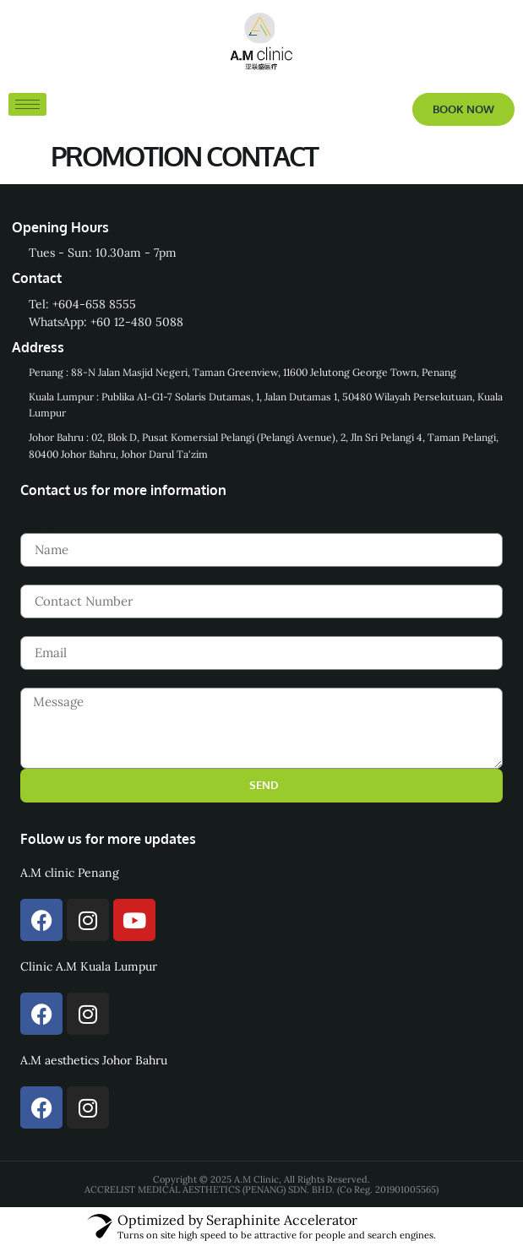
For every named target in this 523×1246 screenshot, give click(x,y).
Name (36, 523)
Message (44, 678)
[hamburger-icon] (27, 104)
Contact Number (68, 575)
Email (36, 626)
